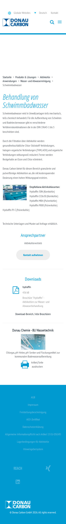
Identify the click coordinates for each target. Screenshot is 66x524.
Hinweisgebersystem (33, 449)
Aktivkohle (45, 77)
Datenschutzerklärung (33, 427)
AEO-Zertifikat (33, 419)
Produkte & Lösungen (25, 77)
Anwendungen (10, 81)
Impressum (33, 404)
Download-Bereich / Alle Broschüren (33, 314)
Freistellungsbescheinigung (33, 412)
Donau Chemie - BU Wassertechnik (33, 330)
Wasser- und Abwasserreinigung (35, 81)
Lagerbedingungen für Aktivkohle (33, 441)
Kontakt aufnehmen (33, 255)
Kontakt (54, 12)
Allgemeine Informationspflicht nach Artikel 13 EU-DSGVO (33, 434)
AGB (33, 397)
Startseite (7, 77)
